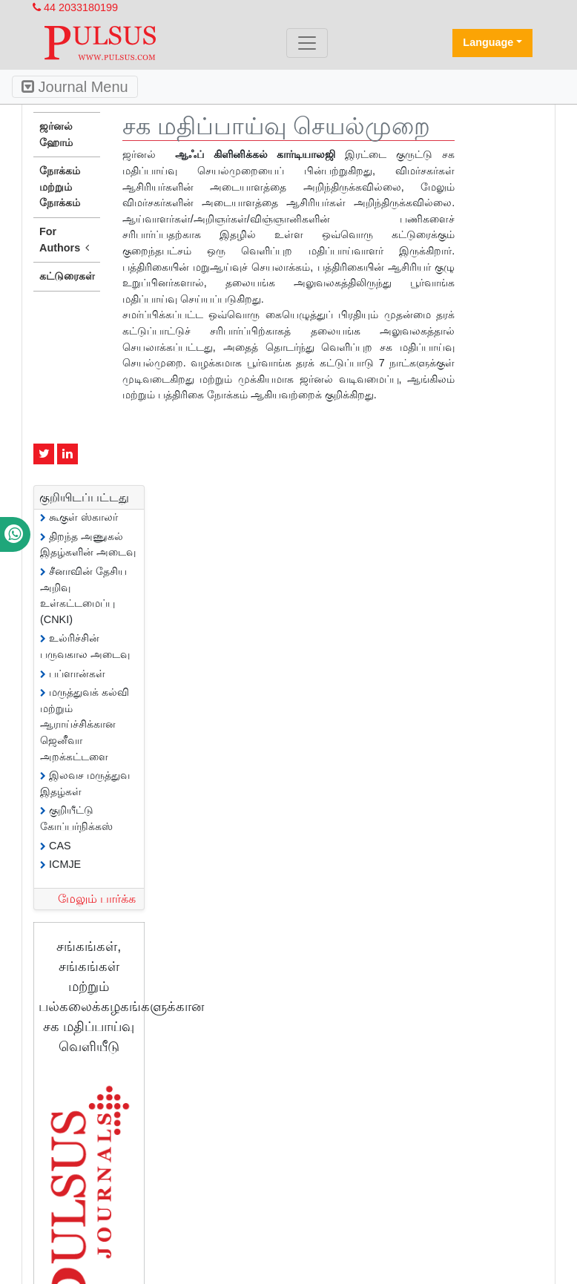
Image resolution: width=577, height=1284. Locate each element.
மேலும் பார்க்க (97, 898)
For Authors (66, 240)
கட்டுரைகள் (67, 276)
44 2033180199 (75, 7)
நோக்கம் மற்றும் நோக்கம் (59, 186)
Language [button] (488, 42)
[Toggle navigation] (307, 43)
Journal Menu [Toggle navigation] (75, 87)
